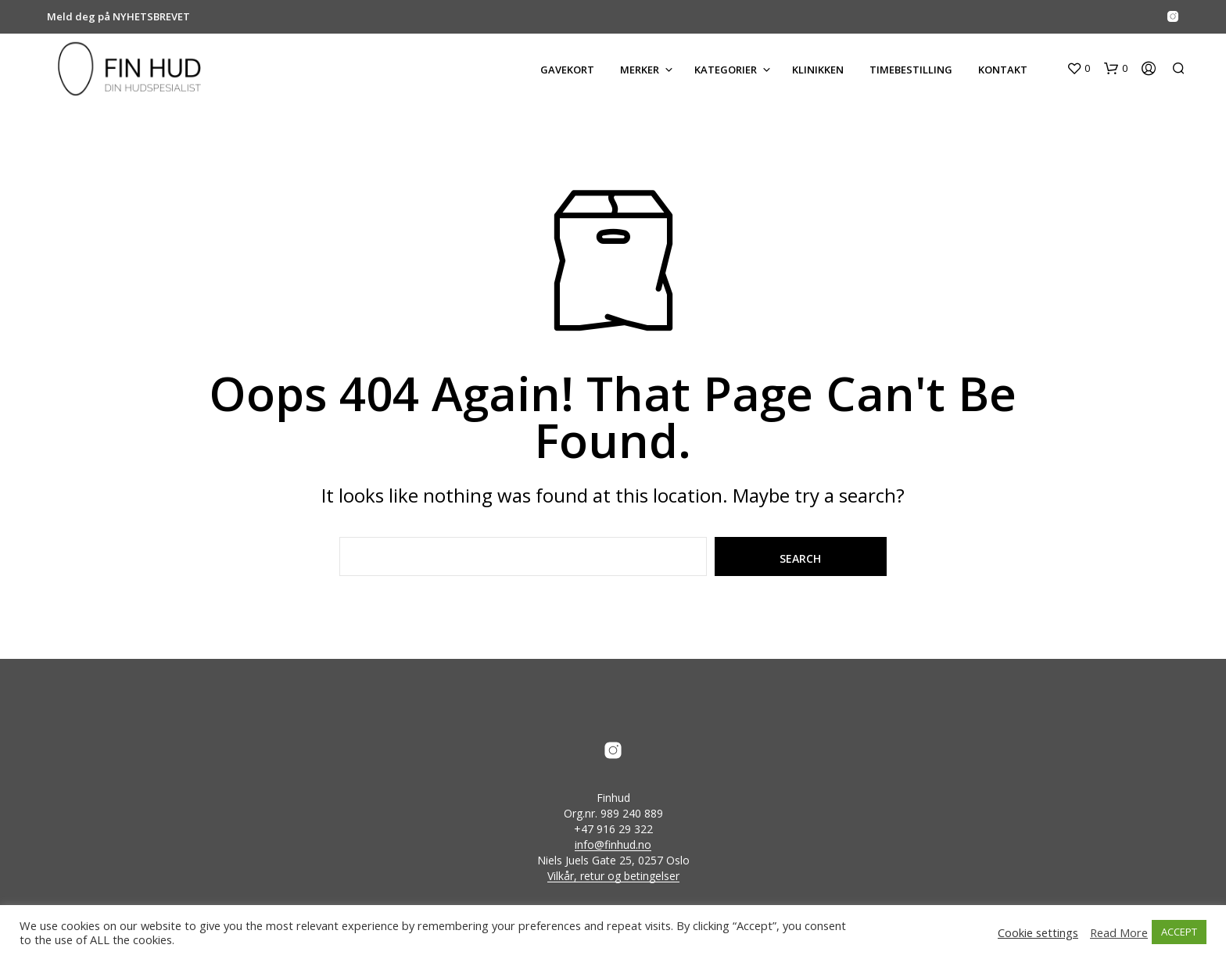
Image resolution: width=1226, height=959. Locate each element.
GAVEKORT (567, 70)
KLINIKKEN (818, 70)
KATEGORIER (725, 70)
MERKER (639, 70)
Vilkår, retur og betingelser (613, 876)
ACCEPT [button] (1179, 932)
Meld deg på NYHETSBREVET (118, 16)
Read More (1119, 932)
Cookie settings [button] (1038, 932)
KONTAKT (1002, 70)
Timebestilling (910, 70)
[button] (1078, 69)
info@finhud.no (613, 845)
